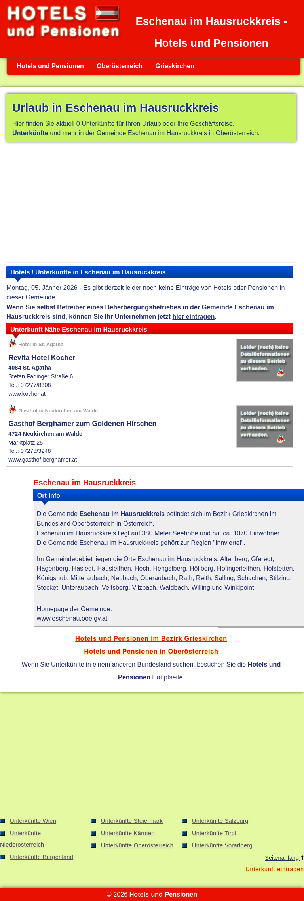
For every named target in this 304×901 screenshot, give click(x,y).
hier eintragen (193, 316)
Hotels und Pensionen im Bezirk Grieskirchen (151, 638)
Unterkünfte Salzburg (220, 821)
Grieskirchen (174, 65)
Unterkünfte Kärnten (128, 833)
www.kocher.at (27, 394)
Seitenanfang (284, 858)
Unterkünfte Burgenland (41, 857)
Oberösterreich (119, 65)
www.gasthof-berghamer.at (42, 459)
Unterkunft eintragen (274, 869)
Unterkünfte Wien (33, 821)
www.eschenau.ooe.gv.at (72, 618)
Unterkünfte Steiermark (132, 821)
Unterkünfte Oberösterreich (137, 845)
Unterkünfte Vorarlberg (222, 845)
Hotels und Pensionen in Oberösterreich (151, 651)
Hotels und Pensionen (50, 65)
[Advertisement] (151, 203)
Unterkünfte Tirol (214, 833)
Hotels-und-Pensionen (163, 894)
